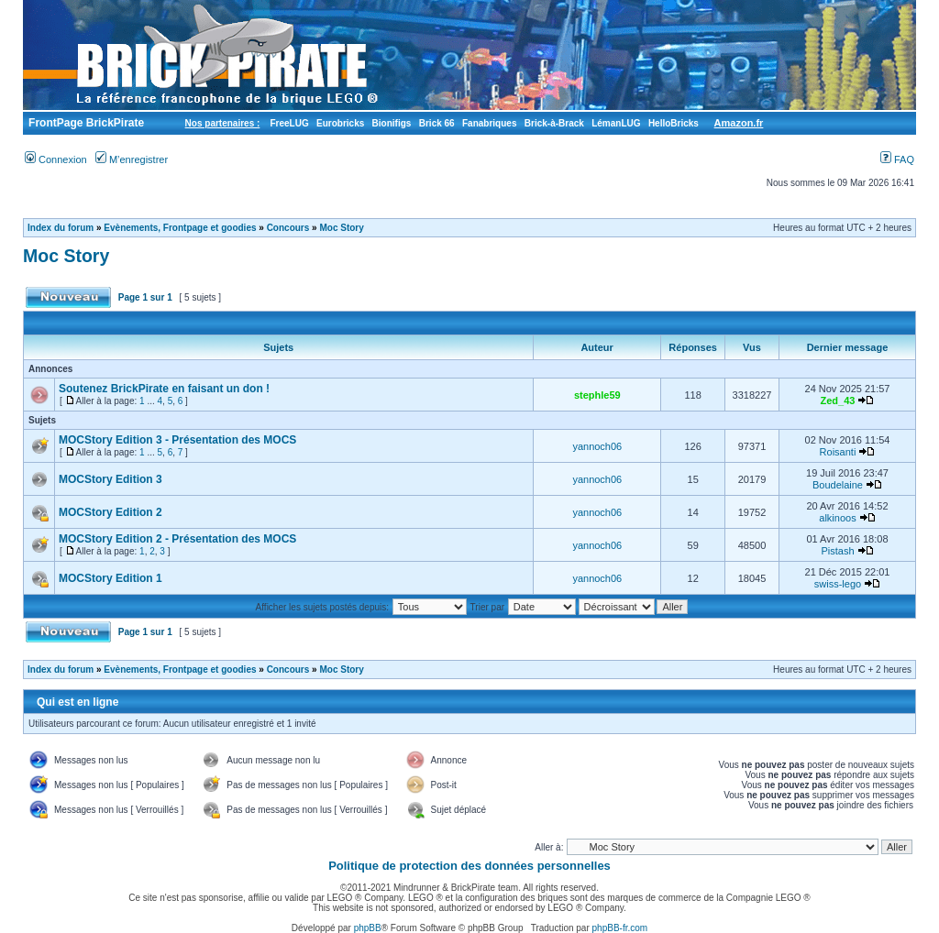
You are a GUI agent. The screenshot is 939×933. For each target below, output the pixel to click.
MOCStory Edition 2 (110, 512)
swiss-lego (837, 583)
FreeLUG (289, 123)
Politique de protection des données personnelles (469, 866)
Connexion (56, 159)
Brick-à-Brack (554, 123)
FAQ (897, 159)
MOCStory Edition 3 (110, 479)
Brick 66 (437, 123)
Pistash (837, 550)
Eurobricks (340, 123)
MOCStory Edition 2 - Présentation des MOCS (177, 538)
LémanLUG (615, 123)
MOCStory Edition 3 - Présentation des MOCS (177, 440)
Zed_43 (838, 400)
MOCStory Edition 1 (110, 578)
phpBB (367, 928)
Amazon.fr (739, 122)
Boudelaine (837, 484)
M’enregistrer (131, 159)
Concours (288, 228)
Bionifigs (392, 123)
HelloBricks (673, 123)
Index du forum (61, 228)
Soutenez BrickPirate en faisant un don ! (164, 388)
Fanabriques (489, 123)
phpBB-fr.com (620, 928)
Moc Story (341, 228)
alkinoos (837, 517)
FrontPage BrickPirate (85, 122)
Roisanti (838, 451)
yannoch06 (597, 446)
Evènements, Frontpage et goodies (180, 228)
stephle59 (597, 395)
